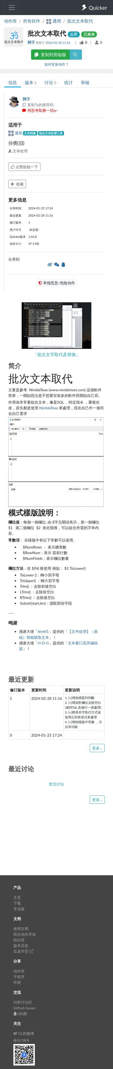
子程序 (19, 976)
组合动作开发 (24, 934)
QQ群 (20, 1013)
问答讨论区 (22, 1002)
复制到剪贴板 (50, 54)
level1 (43, 631)
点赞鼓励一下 (24, 166)
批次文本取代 (80, 20)
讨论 (50, 82)
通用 (15, 133)
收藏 (17, 184)
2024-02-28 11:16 (58, 42)
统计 (68, 82)
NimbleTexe (48, 408)
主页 (17, 897)
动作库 (10, 20)
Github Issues (24, 1008)
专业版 (19, 908)
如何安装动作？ (56, 64)
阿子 (32, 42)
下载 (17, 903)
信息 (12, 82)
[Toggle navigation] (11, 7)
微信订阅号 (21, 1040)
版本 (30, 82)
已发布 (89, 34)
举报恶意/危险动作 (56, 283)
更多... (97, 748)
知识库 (19, 940)
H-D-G (43, 643)
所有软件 (31, 20)
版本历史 (20, 945)
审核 (85, 82)
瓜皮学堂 (23, 951)
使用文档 (20, 928)
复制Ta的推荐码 (38, 104)
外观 (17, 982)
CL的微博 (23, 1033)
